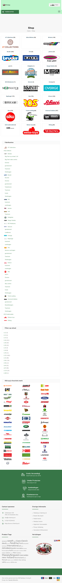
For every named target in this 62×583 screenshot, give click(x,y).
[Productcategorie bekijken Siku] (10, 115)
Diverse (7, 162)
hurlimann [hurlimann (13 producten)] (4, 546)
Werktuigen (8, 172)
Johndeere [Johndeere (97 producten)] (7, 548)
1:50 (5, 360)
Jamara (7, 208)
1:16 (5, 340)
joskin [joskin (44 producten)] (14, 548)
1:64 (5, 365)
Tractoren (7, 169)
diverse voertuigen (10, 250)
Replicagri (8, 239)
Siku (7, 272)
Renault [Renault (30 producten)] (4, 560)
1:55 (5, 363)
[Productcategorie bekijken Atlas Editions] (31, 37)
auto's (6, 274)
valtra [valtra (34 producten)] (4, 562)
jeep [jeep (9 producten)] (22, 546)
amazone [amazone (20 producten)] (4, 541)
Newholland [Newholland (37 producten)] (19, 558)
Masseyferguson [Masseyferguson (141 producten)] (11, 555)
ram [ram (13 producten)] (25, 558)
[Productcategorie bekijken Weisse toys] (31, 129)
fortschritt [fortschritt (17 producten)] (25, 543)
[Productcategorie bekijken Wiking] (51, 129)
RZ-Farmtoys (21, 578)
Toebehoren (8, 187)
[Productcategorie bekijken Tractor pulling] (31, 115)
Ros (7, 248)
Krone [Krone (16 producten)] (3, 550)
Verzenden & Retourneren (40, 530)
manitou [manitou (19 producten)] (19, 553)
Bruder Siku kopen (38, 516)
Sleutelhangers (9, 305)
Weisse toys (9, 317)
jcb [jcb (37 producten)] (20, 546)
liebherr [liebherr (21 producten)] (8, 553)
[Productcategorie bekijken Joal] (10, 71)
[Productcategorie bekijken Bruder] (10, 56)
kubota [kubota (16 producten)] (7, 550)
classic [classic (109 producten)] (24, 540)
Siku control (8, 283)
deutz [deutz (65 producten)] (4, 543)
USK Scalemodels (8, 314)
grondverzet (8, 166)
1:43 (5, 358)
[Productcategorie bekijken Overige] (51, 87)
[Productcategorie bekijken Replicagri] (10, 101)
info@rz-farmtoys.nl (10, 517)
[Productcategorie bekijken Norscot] (31, 87)
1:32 (5, 355)
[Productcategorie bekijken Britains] (51, 42)
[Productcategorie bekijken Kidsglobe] (31, 72)
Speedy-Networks (13, 580)
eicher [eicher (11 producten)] (8, 543)
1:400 (5, 373)
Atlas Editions (7, 150)
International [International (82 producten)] (13, 545)
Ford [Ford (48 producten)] (21, 543)
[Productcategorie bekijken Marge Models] (51, 71)
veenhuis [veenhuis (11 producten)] (8, 562)
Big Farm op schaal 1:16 (11, 156)
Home (29, 31)
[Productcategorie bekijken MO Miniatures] (10, 87)
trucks (6, 193)
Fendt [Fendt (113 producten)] (13, 543)
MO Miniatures (10, 224)
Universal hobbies (10, 299)
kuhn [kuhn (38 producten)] (11, 550)
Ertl (7, 199)
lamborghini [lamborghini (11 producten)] (16, 550)
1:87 (5, 368)
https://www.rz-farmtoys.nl (12, 523)
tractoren (7, 202)
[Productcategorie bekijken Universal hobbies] (51, 115)
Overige (8, 236)
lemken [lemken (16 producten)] (4, 553)
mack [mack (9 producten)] (11, 553)
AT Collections (10, 148)
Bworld (7, 178)
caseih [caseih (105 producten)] (10, 540)
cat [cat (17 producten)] (14, 541)
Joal (7, 211)
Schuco (8, 263)
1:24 (5, 350)
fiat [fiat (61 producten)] (17, 543)
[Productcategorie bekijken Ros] (31, 101)
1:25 (5, 353)
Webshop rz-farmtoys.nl (40, 513)
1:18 (5, 343)
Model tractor (37, 518)
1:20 (5, 345)
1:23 (5, 348)
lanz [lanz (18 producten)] (25, 550)
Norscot (8, 227)
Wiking (7, 320)
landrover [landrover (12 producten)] (21, 550)
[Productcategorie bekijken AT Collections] (10, 42)
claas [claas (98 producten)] (18, 540)
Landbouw (8, 232)
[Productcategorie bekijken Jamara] (51, 56)
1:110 (5, 370)
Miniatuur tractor (37, 521)
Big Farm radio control (11, 159)
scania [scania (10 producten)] (12, 560)
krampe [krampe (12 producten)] (25, 548)
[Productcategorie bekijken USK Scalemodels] (10, 126)
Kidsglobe (8, 217)
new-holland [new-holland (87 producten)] (8, 557)
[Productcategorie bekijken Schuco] (51, 101)
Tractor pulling (10, 296)
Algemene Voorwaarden (40, 524)
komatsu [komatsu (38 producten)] (20, 548)
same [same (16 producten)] (9, 560)
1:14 (5, 338)
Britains (8, 154)
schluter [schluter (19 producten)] (16, 560)
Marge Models (10, 220)
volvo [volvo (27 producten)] (12, 562)
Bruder (7, 175)
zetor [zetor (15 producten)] (15, 562)
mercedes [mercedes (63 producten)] (24, 555)
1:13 (5, 335)
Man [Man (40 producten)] (14, 553)
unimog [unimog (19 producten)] (24, 560)
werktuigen (8, 205)
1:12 (5, 333)
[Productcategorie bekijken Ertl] (31, 56)
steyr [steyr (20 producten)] (19, 560)
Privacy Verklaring (38, 527)
